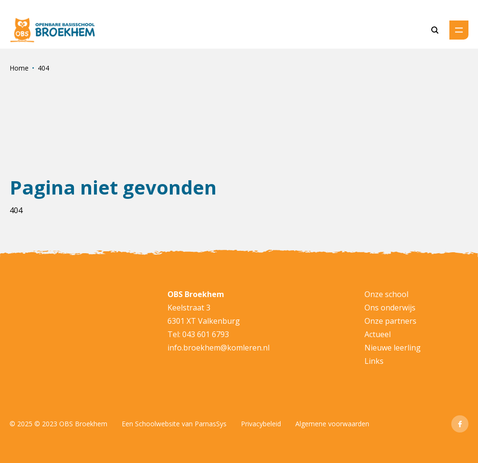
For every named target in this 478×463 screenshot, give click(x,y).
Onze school (386, 294)
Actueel (377, 334)
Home (19, 67)
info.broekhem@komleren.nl (218, 347)
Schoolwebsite (157, 423)
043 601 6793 (205, 334)
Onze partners (390, 321)
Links (374, 361)
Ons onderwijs (390, 307)
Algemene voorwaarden (332, 423)
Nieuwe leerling (392, 347)
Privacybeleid (261, 423)
